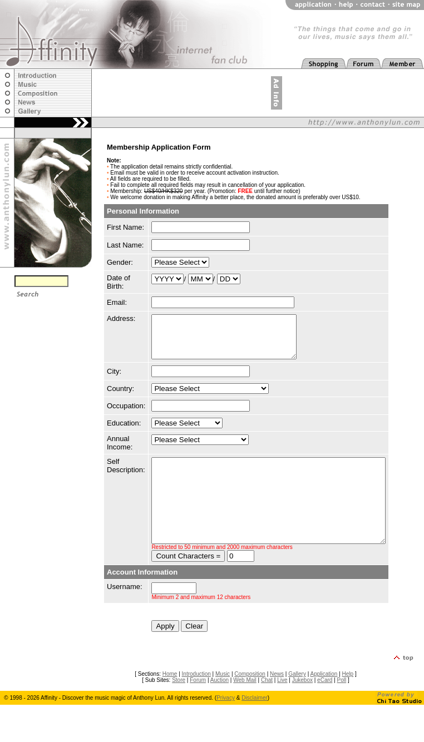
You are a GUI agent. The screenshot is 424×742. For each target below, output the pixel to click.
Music (222, 699)
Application (324, 699)
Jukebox (302, 705)
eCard (324, 705)
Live (282, 705)
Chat (267, 705)
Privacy (225, 723)
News (277, 699)
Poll (342, 705)
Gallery (297, 699)
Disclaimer (254, 723)
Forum (198, 705)
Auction (219, 705)
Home (170, 699)
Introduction (196, 699)
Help (348, 699)
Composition (249, 699)
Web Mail (245, 705)
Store (178, 705)
